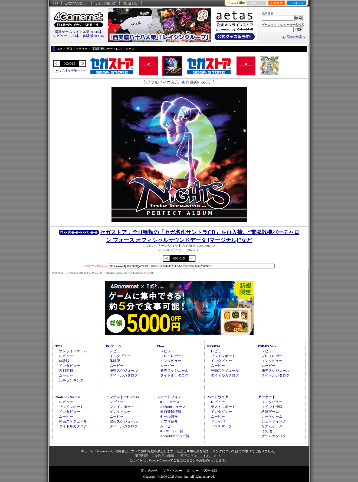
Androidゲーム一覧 (174, 436)
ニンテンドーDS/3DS (122, 397)
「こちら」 (205, 456)
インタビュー (69, 366)
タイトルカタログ (124, 375)
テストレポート (223, 407)
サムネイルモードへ (72, 70)
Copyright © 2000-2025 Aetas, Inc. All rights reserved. (179, 476)
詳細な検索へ (296, 36)
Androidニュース (173, 407)
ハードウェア (217, 397)
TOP (59, 346)
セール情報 (169, 416)
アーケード (266, 397)
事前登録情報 (170, 412)
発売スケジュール (124, 370)
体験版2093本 (93, 36)
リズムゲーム (272, 426)
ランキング (296, 3)
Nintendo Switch (67, 397)
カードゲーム (272, 416)
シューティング (273, 421)
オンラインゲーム (73, 351)
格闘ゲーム (270, 412)
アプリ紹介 (169, 421)
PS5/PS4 (213, 346)
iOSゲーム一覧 (171, 431)
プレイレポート (172, 356)
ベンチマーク (221, 426)
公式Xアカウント (76, 3)
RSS (55, 3)
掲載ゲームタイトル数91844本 (78, 32)
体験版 (64, 361)
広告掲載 (210, 471)
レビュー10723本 (66, 36)
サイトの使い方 (105, 3)
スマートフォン (169, 397)
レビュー (66, 356)
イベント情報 (272, 407)
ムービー (66, 375)
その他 (266, 431)
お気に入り (256, 3)
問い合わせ (130, 3)
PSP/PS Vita (267, 346)
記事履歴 (277, 3)
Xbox (161, 346)
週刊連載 (66, 370)
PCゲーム (113, 346)
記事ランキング (71, 380)
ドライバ (218, 421)
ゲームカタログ (273, 436)
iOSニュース (170, 402)
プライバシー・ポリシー (181, 471)
